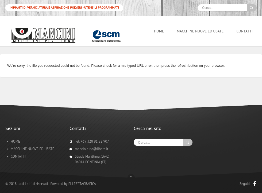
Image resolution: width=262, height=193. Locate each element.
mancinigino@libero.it (91, 149)
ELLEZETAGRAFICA (82, 183)
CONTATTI (244, 31)
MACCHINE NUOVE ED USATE (200, 31)
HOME (159, 31)
